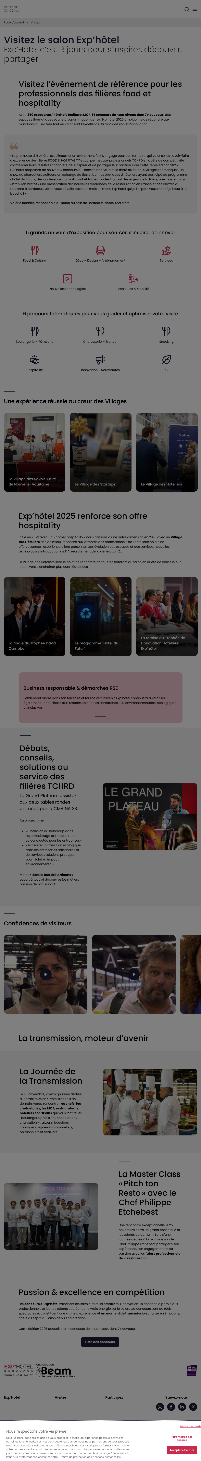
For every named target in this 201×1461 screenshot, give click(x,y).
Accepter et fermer (182, 1450)
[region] (100, 1440)
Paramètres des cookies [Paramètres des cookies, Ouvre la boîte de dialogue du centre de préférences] (182, 1438)
